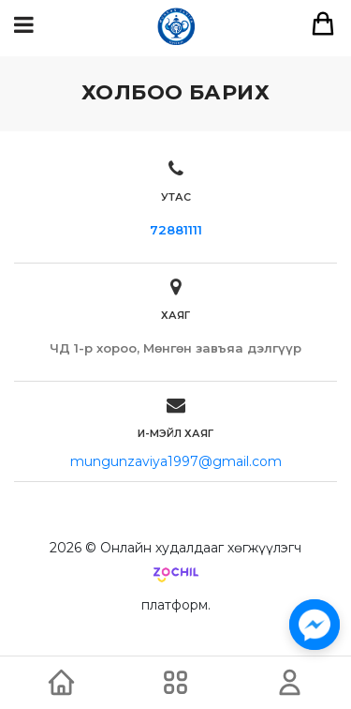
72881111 (176, 229)
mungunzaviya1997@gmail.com (176, 461)
